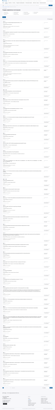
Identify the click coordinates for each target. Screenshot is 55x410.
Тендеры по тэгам (43, 400)
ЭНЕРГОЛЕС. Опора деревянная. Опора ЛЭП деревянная (11, 151)
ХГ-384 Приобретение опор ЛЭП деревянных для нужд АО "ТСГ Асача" (13, 108)
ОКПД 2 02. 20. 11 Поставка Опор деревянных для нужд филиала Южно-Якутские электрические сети (17, 197)
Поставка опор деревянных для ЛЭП (8, 180)
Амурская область (10, 218)
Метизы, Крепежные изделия (7, 46)
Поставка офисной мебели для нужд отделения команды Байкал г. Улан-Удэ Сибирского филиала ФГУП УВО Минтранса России (21, 69)
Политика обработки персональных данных (28, 408)
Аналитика (10, 2)
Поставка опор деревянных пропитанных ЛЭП (9, 134)
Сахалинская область (12, 227)
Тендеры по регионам (44, 398)
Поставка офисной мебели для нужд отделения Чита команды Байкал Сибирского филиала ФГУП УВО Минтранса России (20, 80)
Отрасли (4, 25)
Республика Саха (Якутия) (14, 54)
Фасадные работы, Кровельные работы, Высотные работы (11, 26)
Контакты (13, 2)
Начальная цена (46, 22)
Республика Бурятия (9, 71)
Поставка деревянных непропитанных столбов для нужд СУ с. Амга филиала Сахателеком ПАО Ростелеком (18, 362)
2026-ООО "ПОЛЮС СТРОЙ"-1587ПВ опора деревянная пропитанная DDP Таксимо (14, 143)
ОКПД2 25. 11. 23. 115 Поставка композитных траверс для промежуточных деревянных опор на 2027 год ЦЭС (18, 117)
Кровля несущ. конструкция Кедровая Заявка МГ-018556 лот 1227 (12, 22)
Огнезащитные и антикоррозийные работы (9, 238)
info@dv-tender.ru (5, 401)
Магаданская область (9, 24)
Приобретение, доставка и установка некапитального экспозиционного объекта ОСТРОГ (16, 99)
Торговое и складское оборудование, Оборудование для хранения (12, 73)
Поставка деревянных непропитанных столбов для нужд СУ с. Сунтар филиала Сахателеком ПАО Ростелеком (18, 371)
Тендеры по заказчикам (44, 401)
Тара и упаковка (5, 75)
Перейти (51, 387)
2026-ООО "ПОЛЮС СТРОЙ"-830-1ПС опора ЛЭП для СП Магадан (12, 206)
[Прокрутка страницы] (51, 404)
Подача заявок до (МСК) (47, 36)
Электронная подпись (28, 2)
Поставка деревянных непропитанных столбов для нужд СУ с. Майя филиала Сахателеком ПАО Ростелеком (18, 353)
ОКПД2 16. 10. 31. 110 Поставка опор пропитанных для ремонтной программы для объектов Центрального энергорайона (20, 61)
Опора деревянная (5, 336)
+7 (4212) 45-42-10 (6, 400)
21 (10, 387)
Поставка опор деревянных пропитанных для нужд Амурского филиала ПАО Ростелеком (16, 216)
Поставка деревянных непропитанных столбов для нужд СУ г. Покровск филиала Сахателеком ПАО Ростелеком (19, 379)
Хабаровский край (10, 127)
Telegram (5, 403)
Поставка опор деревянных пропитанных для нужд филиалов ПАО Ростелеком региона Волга (16, 253)
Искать (51, 5)
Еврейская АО (14, 163)
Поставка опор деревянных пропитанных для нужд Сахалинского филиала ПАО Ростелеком (16, 225)
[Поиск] (8, 1)
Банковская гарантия (43, 2)
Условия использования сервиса (48, 408)
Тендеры (6, 2)
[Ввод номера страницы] (47, 387)
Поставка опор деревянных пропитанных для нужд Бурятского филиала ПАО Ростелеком (16, 244)
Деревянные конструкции (6, 27)
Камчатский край (13, 110)
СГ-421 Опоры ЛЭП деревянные (7, 270)
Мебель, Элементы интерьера (7, 74)
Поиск (3, 2)
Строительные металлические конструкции (9, 210)
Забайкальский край (7, 82)
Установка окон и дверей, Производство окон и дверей (10, 45)
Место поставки (5, 23)
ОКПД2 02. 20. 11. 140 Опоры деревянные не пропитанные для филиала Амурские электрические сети (17, 299)
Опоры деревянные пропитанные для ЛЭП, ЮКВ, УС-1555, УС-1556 (12, 52)
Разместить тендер (36, 2)
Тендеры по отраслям (44, 399)
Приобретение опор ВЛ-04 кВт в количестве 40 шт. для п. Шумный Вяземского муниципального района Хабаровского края (20, 125)
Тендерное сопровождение (20, 2)
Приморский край (10, 136)
